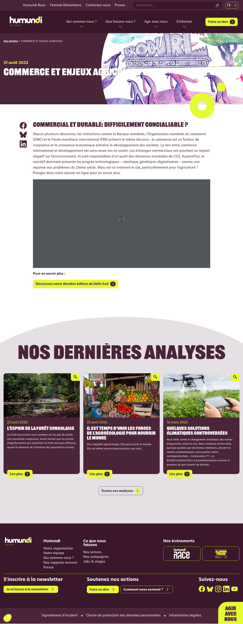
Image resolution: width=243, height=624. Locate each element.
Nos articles (11, 41)
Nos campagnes (96, 557)
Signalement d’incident (60, 616)
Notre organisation (58, 549)
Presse (120, 5)
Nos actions (92, 552)
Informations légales (185, 616)
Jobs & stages (94, 562)
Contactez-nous (98, 5)
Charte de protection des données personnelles (123, 616)
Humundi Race (34, 5)
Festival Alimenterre (65, 5)
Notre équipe (53, 553)
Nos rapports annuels (60, 563)
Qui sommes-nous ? (58, 558)
